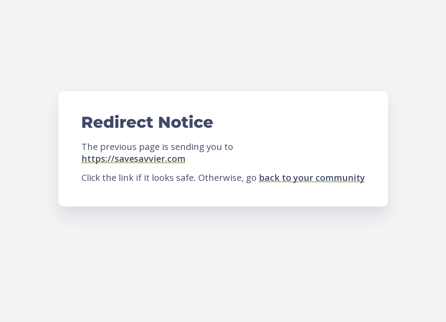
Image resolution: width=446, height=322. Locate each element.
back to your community (312, 178)
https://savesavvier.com (133, 159)
